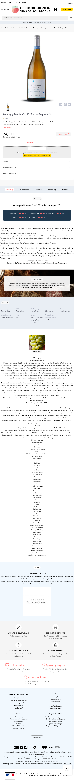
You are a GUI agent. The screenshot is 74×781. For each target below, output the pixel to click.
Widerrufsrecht (55, 701)
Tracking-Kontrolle (55, 699)
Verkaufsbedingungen (55, 706)
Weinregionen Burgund (55, 721)
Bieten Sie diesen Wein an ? (37, 173)
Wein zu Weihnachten (18, 726)
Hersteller (65, 189)
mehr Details (7, 127)
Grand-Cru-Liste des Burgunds (55, 719)
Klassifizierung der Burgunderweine (55, 717)
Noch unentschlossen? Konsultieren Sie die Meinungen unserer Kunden (37, 682)
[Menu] (71, 766)
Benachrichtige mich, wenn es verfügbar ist (37, 155)
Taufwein (18, 723)
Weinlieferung (19, 717)
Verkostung (9, 189)
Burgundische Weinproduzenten (55, 726)
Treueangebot (55, 697)
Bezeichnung (52, 189)
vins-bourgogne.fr (40, 555)
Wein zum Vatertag (18, 728)
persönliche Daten (55, 708)
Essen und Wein (24, 189)
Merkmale (39, 189)
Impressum (55, 704)
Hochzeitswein (18, 721)
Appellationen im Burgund (55, 723)
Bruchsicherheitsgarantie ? (37, 167)
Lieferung (37, 161)
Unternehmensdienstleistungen (19, 719)
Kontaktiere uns (37, 737)
